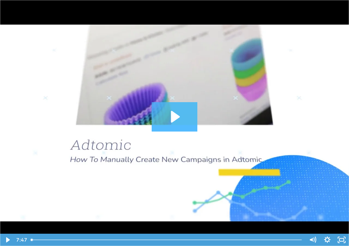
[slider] (167, 240)
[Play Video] (7, 240)
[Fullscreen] (341, 240)
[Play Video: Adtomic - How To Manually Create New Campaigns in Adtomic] (174, 116)
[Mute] (312, 240)
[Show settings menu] (327, 240)
